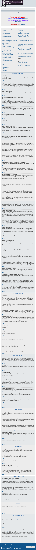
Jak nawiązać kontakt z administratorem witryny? (24, 65)
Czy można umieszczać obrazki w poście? (7, 66)
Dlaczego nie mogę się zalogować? (6, 33)
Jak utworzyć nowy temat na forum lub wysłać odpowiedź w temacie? (9, 51)
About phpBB (19, 519)
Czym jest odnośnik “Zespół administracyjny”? (23, 36)
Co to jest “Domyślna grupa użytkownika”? (23, 35)
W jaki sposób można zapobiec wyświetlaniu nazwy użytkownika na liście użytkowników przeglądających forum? (9, 41)
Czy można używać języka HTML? (6, 65)
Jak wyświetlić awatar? (4, 45)
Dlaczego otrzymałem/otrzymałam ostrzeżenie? (7, 57)
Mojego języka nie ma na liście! (5, 44)
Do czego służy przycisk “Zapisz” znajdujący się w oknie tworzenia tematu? (9, 59)
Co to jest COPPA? (4, 30)
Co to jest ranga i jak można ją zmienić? (6, 46)
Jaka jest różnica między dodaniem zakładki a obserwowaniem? (26, 53)
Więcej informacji (18, 21)
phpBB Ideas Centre (11, 524)
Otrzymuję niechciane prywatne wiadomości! (23, 39)
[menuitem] (2, 8)
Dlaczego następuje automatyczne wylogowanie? (7, 36)
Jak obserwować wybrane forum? (22, 55)
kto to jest (6, 531)
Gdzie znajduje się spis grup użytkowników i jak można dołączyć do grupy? (26, 32)
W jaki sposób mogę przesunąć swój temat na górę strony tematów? (8, 61)
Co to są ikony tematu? (4, 70)
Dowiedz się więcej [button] (19, 548)
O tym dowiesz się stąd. (23, 24)
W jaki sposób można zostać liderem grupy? (23, 33)
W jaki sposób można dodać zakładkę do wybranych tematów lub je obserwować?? (26, 54)
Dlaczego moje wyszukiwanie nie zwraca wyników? (24, 48)
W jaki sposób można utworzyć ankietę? (6, 53)
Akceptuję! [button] (30, 546)
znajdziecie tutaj (25, 18)
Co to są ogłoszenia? (4, 68)
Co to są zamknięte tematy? (5, 69)
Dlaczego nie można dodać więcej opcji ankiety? (7, 54)
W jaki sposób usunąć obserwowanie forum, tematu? (24, 56)
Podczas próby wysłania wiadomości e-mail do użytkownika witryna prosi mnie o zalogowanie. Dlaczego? (9, 47)
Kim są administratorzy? (21, 29)
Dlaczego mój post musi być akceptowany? (7, 60)
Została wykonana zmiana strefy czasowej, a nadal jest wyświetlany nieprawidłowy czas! (8, 43)
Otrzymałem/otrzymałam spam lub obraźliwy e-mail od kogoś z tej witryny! (26, 41)
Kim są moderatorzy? (20, 30)
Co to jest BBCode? (4, 64)
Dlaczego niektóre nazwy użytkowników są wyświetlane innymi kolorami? (25, 34)
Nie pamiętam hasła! (4, 35)
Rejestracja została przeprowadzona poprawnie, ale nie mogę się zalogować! (9, 32)
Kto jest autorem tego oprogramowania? (23, 62)
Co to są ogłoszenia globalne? (5, 67)
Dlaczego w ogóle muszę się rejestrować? (7, 29)
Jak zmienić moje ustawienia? (5, 39)
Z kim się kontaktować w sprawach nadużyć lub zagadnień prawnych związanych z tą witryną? (25, 64)
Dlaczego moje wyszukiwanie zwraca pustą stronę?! (24, 49)
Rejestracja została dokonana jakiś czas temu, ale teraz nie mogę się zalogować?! (9, 34)
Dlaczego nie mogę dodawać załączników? (7, 56)
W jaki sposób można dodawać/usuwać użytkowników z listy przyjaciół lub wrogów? (25, 45)
